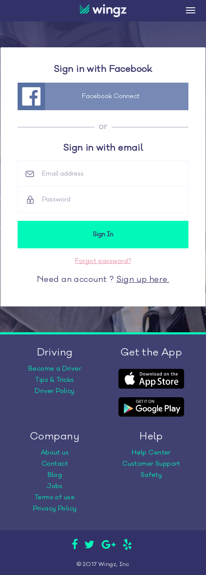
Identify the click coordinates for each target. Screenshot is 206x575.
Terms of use (55, 497)
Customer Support (151, 464)
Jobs (55, 486)
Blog (55, 475)
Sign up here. (142, 279)
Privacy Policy (55, 508)
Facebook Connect (110, 96)
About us (55, 452)
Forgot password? (103, 261)
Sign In (103, 234)
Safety (151, 475)
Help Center (151, 452)
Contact (55, 464)
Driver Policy (54, 391)
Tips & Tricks (54, 380)
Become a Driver (54, 369)
